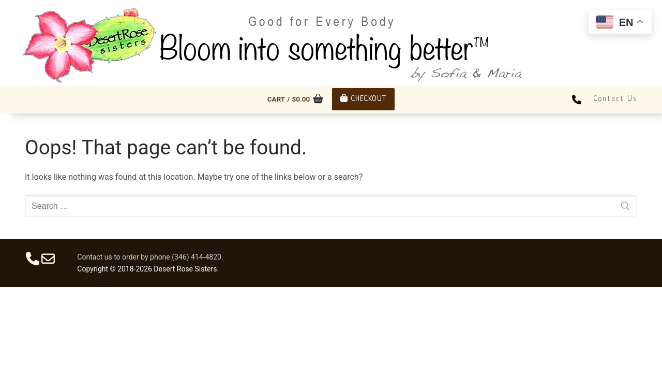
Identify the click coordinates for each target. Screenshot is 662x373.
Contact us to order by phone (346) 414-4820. (150, 257)
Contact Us (615, 99)
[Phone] (576, 99)
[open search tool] (636, 3)
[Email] (48, 258)
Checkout (363, 99)
